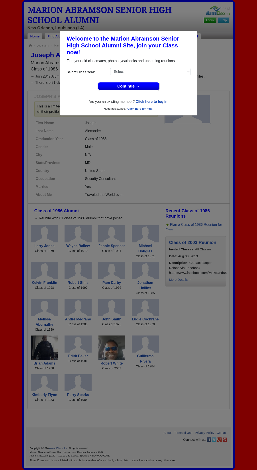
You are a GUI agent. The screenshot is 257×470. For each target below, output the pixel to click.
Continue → (128, 86)
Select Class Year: (81, 72)
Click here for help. (140, 108)
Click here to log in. (152, 101)
